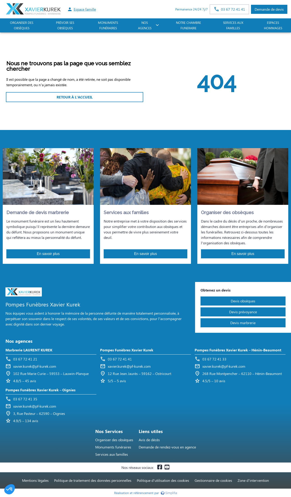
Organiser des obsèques (114, 439)
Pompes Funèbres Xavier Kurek (126, 350)
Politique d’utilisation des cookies (163, 480)
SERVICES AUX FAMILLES (233, 25)
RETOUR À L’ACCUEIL (75, 97)
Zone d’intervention (253, 480)
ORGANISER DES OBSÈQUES (21, 25)
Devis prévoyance (243, 311)
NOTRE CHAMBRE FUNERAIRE (188, 25)
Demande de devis (269, 9)
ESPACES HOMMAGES (273, 25)
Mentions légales (35, 480)
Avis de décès (149, 439)
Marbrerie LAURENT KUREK (28, 350)
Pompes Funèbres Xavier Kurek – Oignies (40, 389)
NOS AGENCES (144, 25)
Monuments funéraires (108, 25)
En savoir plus (48, 254)
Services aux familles (111, 454)
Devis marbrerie (243, 322)
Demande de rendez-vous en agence (167, 447)
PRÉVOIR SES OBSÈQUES (65, 25)
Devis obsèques (243, 301)
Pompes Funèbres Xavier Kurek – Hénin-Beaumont (238, 350)
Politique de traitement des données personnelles (92, 480)
